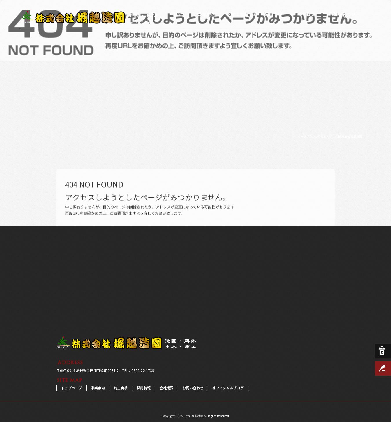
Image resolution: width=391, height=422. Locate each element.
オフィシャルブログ (228, 387)
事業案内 (206, 14)
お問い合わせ (342, 14)
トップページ (179, 14)
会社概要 (306, 14)
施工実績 (239, 14)
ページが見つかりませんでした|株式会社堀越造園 (329, 136)
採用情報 (273, 14)
